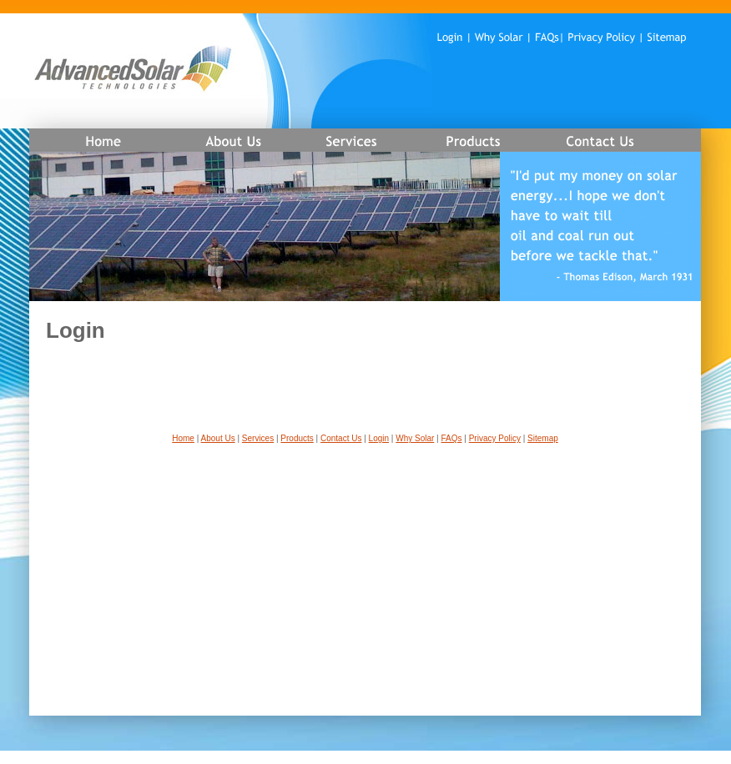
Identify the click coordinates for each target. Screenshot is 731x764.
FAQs (451, 438)
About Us (218, 438)
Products (296, 438)
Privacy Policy (495, 438)
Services (258, 438)
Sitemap (542, 438)
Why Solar (415, 438)
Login (379, 438)
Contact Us (340, 438)
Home (183, 438)
